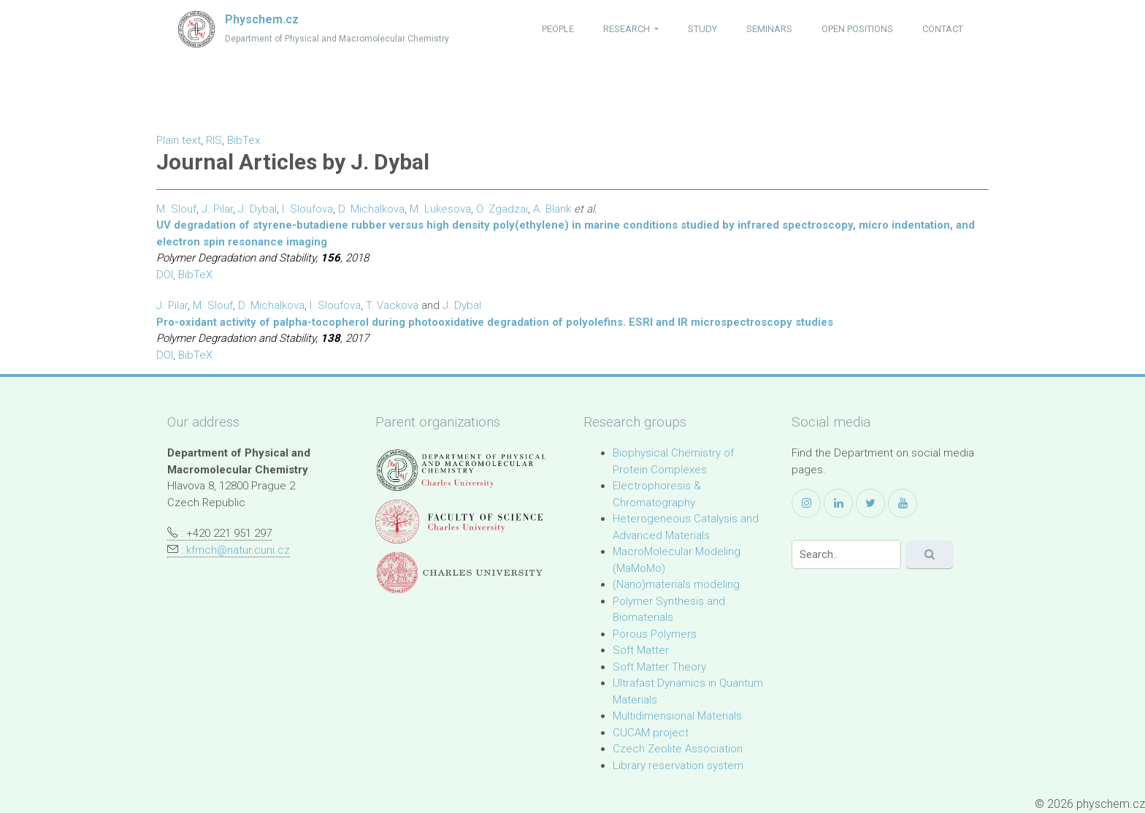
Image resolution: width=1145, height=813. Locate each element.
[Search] (846, 554)
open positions (857, 28)
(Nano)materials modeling (676, 584)
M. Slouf (176, 208)
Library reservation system (678, 765)
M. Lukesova (440, 208)
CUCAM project (651, 732)
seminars (769, 28)
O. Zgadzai (502, 208)
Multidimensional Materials (677, 715)
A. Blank (552, 208)
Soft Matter (641, 650)
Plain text (178, 140)
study (702, 28)
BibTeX (195, 274)
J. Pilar (217, 208)
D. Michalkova (371, 208)
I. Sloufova (307, 208)
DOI (164, 274)
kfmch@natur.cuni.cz (238, 550)
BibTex (243, 140)
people (558, 28)
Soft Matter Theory (659, 666)
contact (942, 28)
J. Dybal (257, 208)
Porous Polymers (655, 634)
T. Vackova (392, 305)
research (627, 28)
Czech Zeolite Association (678, 748)
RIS (214, 140)
